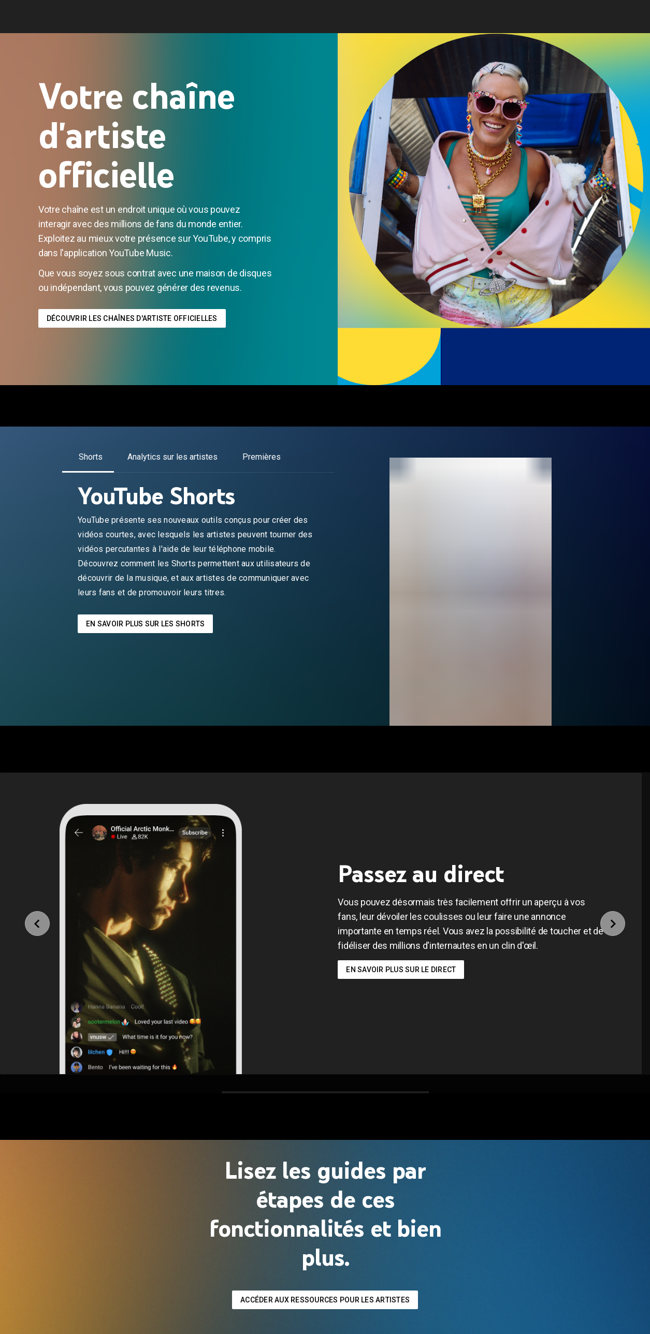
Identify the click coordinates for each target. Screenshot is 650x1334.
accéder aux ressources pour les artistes (325, 1300)
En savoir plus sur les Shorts (145, 624)
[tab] (91, 457)
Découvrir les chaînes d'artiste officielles (132, 318)
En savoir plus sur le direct (401, 969)
